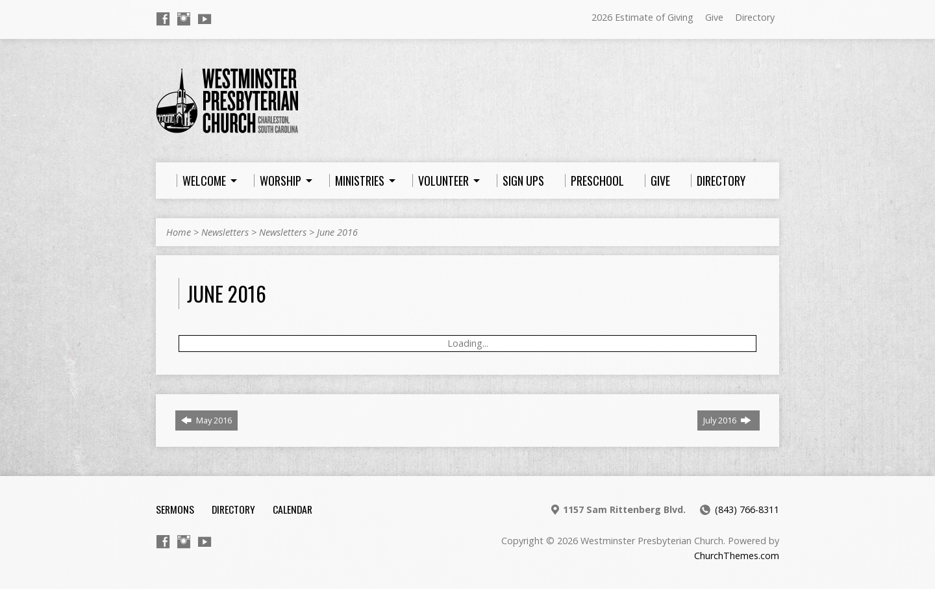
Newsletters (225, 232)
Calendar (292, 509)
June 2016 (337, 232)
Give (714, 17)
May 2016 (206, 420)
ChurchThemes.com (736, 555)
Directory (755, 17)
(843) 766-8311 (747, 509)
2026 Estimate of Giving (642, 17)
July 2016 (727, 420)
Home (178, 232)
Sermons (175, 509)
